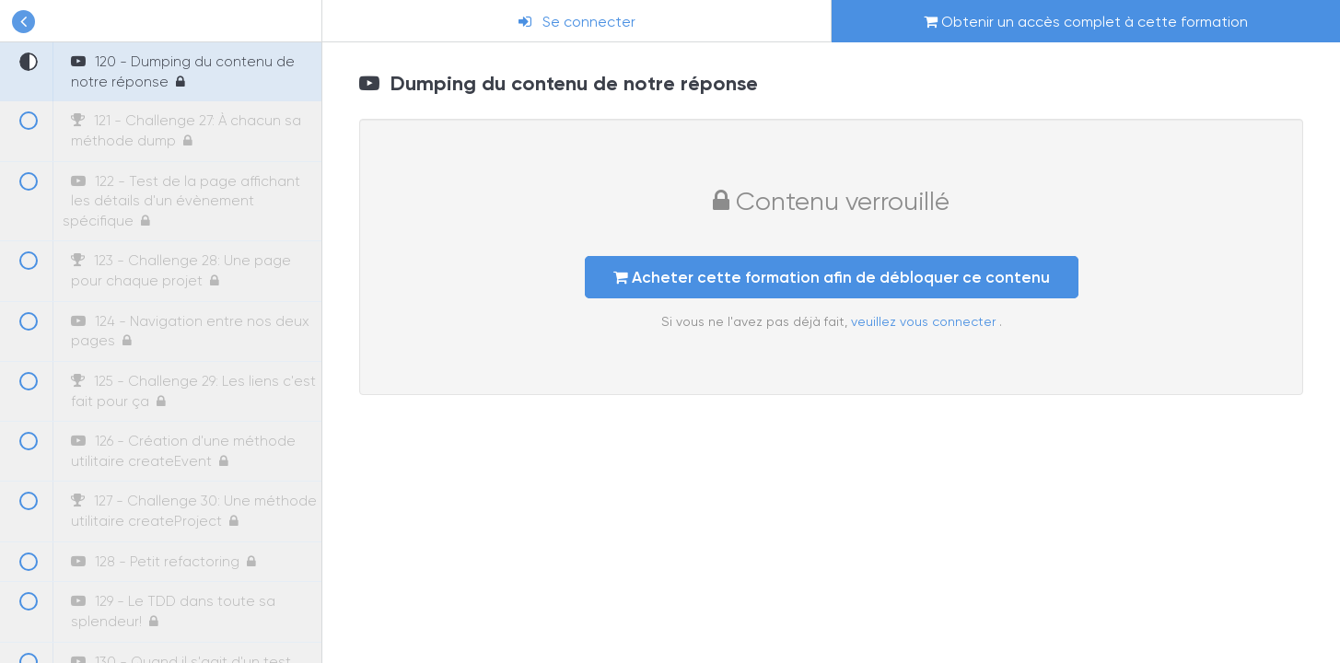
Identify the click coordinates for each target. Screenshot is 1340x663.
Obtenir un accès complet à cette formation (1086, 21)
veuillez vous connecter (925, 321)
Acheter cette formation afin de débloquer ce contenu (831, 277)
